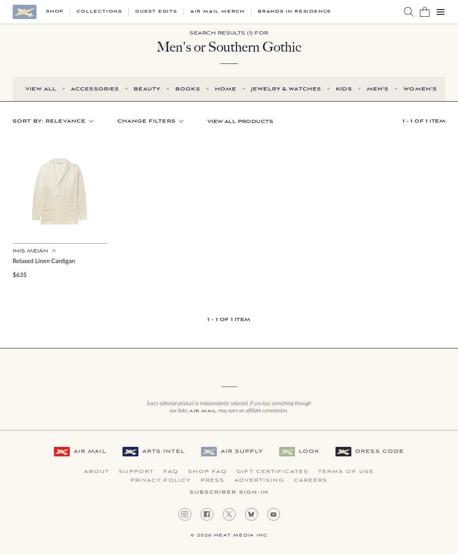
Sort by (49, 121)
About (97, 472)
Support (136, 472)
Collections (99, 12)
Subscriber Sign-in (229, 492)
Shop (54, 12)
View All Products (240, 122)
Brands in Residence (295, 12)
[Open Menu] (440, 12)
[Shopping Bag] (424, 12)
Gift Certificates (272, 472)
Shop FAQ (207, 472)
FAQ (170, 472)
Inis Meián (30, 251)
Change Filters (146, 121)
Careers (311, 480)
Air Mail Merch (217, 12)
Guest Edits (156, 12)
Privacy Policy (160, 480)
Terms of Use (346, 472)
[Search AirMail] (409, 12)
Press (213, 480)
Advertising (259, 480)
